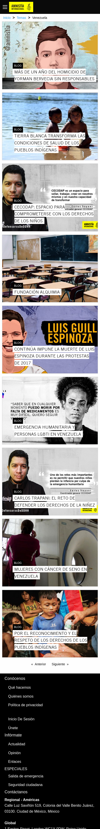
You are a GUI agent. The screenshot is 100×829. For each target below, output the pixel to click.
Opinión (14, 753)
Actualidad (16, 744)
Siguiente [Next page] (58, 664)
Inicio (7, 18)
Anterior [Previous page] (40, 664)
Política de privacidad (25, 705)
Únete (13, 728)
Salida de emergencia (25, 776)
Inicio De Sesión (21, 719)
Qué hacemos (19, 687)
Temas (21, 18)
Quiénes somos (20, 696)
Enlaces (14, 762)
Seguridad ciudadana (25, 785)
